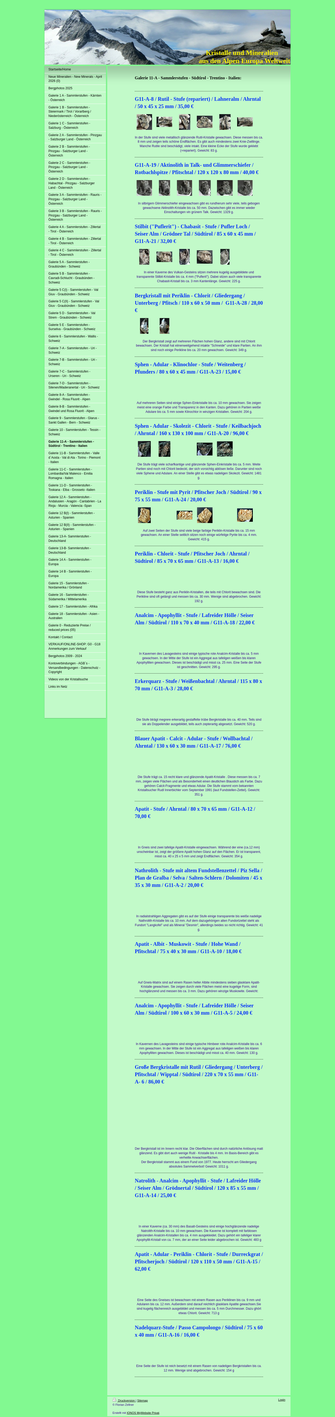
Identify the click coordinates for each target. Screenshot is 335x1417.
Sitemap (142, 1400)
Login (281, 1399)
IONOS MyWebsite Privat (143, 1412)
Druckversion (124, 1400)
